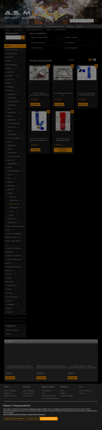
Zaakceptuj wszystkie (48, 419)
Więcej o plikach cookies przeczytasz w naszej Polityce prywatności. (24, 414)
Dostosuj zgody (32, 419)
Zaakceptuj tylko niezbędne (14, 419)
